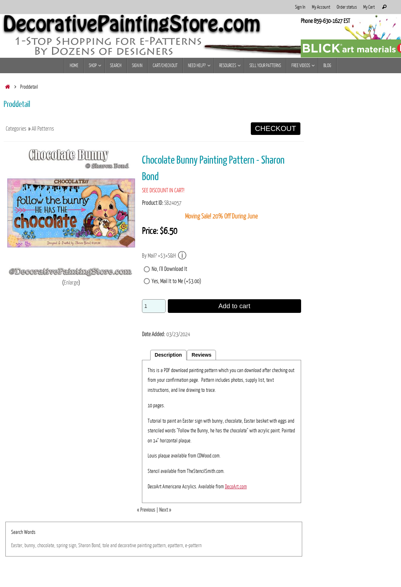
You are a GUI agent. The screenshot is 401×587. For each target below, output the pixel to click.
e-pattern (193, 545)
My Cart (369, 7)
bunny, (30, 545)
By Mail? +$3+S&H (164, 255)
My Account (321, 7)
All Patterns (43, 129)
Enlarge (71, 283)
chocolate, (46, 545)
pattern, (160, 545)
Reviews (201, 355)
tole (105, 545)
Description (168, 355)
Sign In (300, 7)
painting (144, 545)
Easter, (17, 545)
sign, (73, 545)
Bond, (96, 545)
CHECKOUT (275, 128)
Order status (347, 7)
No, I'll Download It (169, 269)
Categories (16, 129)
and (113, 545)
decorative (127, 545)
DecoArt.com (236, 486)
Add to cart (234, 306)
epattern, (176, 545)
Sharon (84, 545)
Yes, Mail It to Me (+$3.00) (176, 281)
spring (62, 545)
